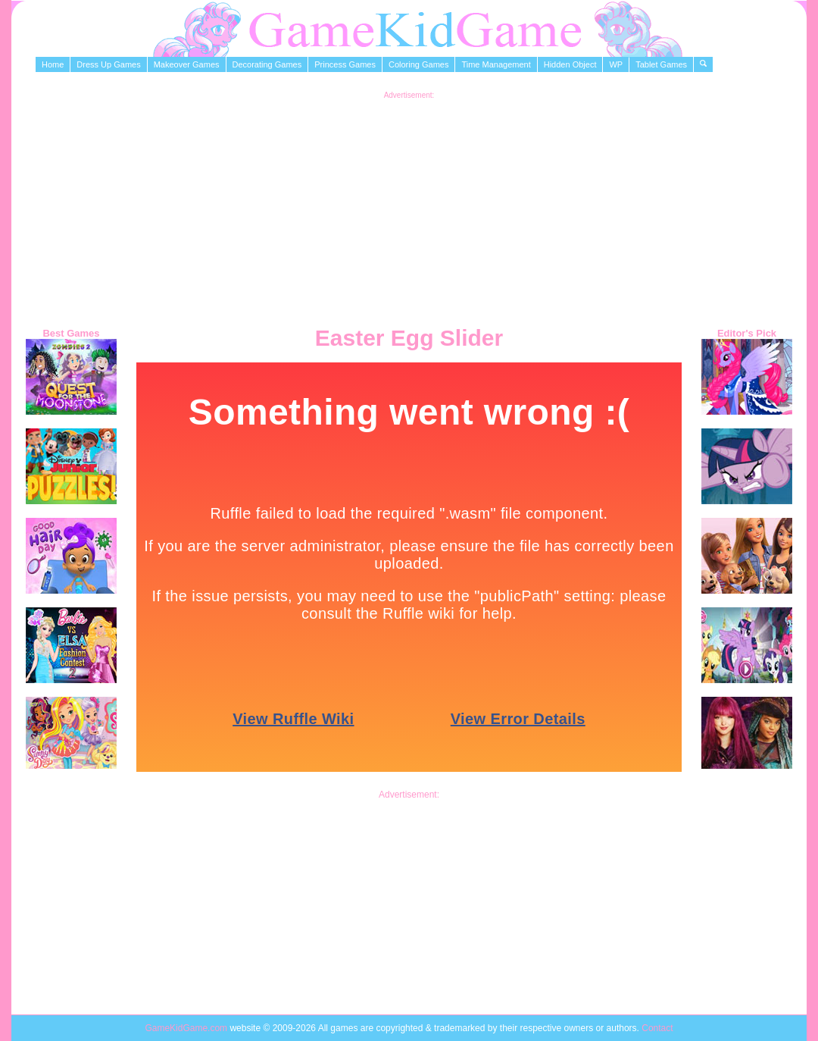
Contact (657, 1028)
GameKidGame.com (187, 1028)
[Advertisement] (409, 205)
